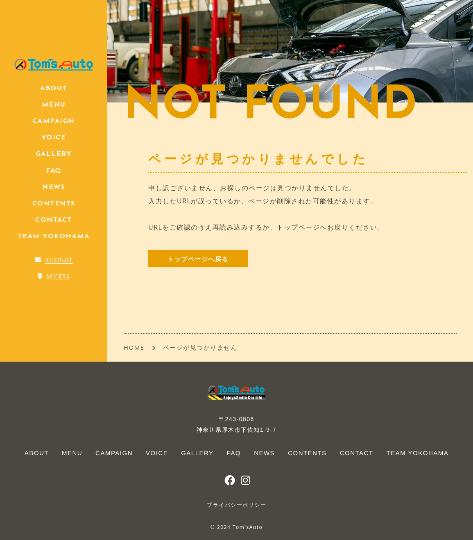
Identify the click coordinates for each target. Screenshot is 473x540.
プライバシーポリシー (236, 505)
